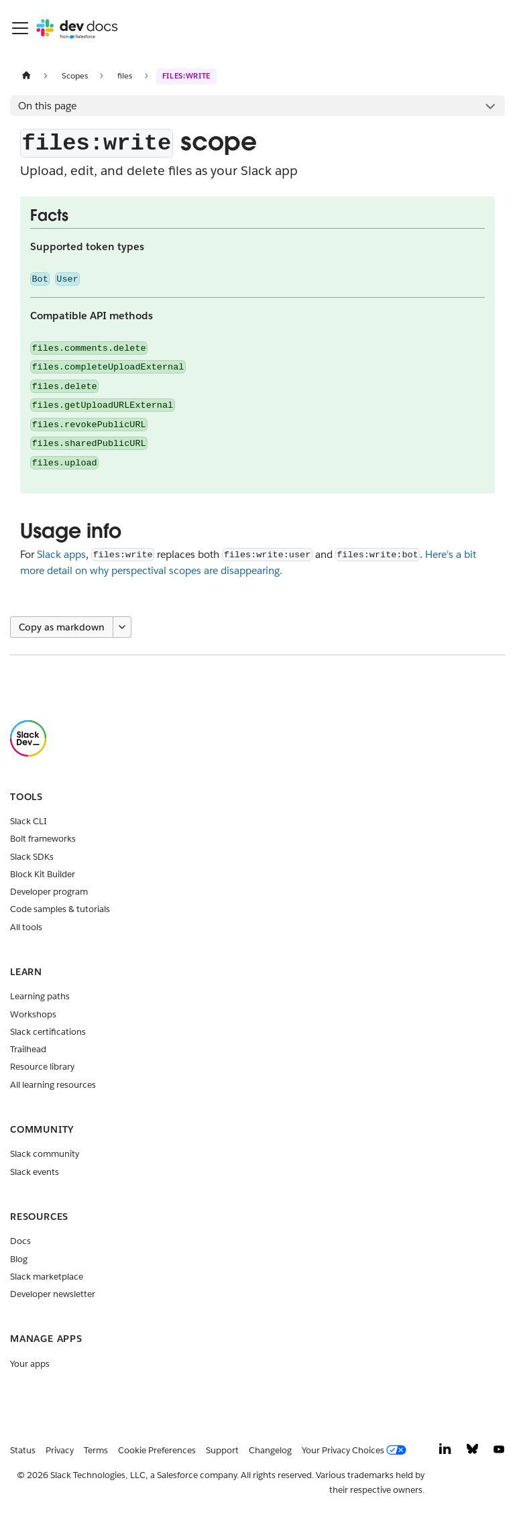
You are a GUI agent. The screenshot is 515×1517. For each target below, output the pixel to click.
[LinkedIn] (445, 1452)
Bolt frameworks (43, 838)
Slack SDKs (32, 856)
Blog (18, 1259)
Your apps (30, 1363)
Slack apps (61, 554)
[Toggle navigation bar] (20, 28)
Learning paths (40, 996)
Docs (20, 1241)
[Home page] (26, 75)
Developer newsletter (52, 1294)
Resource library (42, 1066)
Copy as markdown (62, 627)
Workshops (33, 1014)
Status (23, 1450)
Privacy (60, 1450)
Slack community (44, 1154)
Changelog (270, 1450)
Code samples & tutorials (60, 909)
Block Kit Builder (42, 874)
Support (222, 1450)
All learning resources (53, 1084)
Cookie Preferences (157, 1450)
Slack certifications (48, 1031)
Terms (96, 1450)
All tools (26, 927)
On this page (47, 105)
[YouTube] (499, 1452)
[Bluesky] (472, 1452)
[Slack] (28, 753)
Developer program (49, 891)
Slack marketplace (46, 1276)
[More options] (122, 627)
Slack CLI (28, 821)
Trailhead (28, 1049)
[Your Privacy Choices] (357, 1450)
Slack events (34, 1172)
